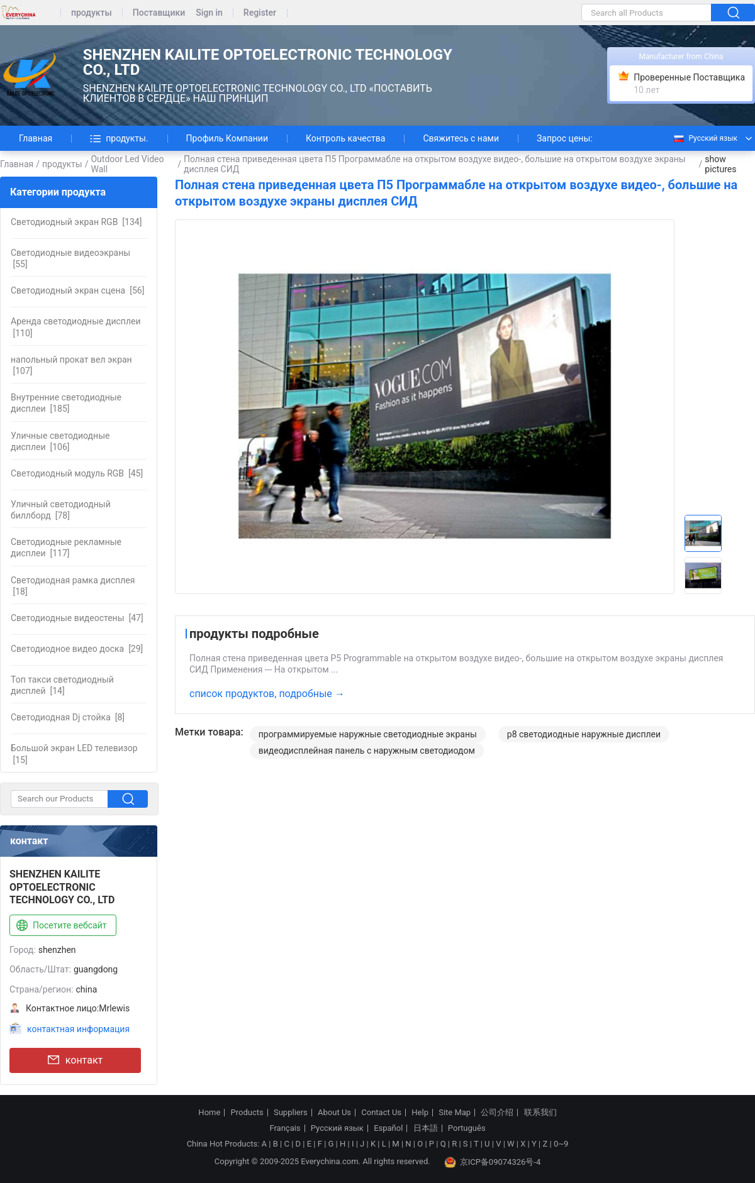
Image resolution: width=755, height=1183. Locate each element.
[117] (66, 547)
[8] (68, 717)
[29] (77, 649)
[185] (66, 403)
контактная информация (78, 1029)
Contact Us (381, 1112)
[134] (76, 222)
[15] (74, 753)
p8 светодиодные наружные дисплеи (584, 734)
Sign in (209, 13)
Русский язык (705, 138)
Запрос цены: (565, 138)
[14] (62, 685)
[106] (60, 441)
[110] (76, 327)
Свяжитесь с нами (461, 138)
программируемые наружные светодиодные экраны (368, 734)
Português (467, 1128)
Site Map (455, 1112)
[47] (77, 618)
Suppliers (291, 1112)
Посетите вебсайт (60, 926)
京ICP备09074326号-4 (492, 1162)
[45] (77, 473)
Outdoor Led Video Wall (127, 164)
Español (388, 1128)
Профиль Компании (227, 138)
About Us (334, 1112)
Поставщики (159, 13)
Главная (35, 138)
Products (247, 1112)
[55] (70, 258)
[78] (61, 509)
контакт (75, 1060)
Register (259, 13)
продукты (91, 13)
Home (209, 1112)
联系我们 (540, 1112)
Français (284, 1128)
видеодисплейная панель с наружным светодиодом (367, 751)
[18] (73, 586)
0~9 (561, 1143)
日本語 (425, 1128)
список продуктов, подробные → (267, 694)
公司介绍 (497, 1112)
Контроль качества (345, 138)
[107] (71, 365)
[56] (77, 290)
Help (419, 1112)
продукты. (119, 138)
